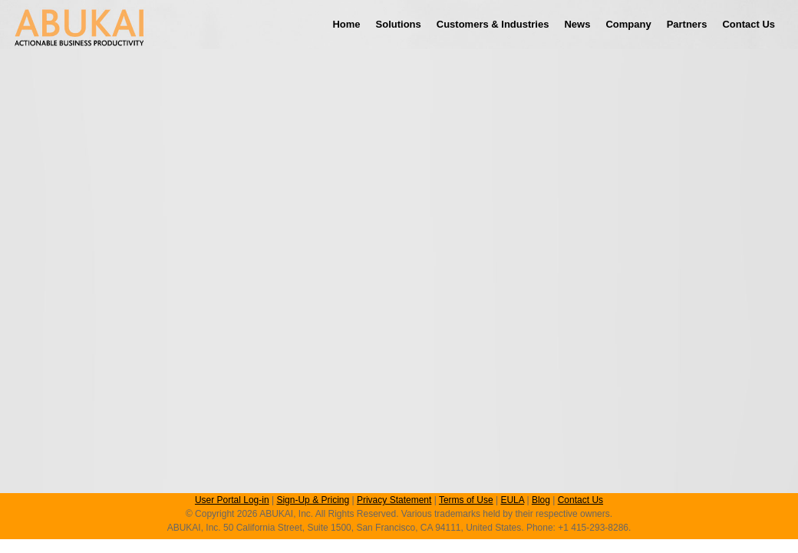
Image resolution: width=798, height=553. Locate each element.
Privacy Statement (394, 500)
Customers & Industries (493, 24)
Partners (687, 24)
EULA (512, 500)
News (577, 24)
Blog (541, 500)
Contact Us (748, 24)
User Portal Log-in (232, 500)
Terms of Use (466, 500)
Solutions (398, 24)
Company (628, 24)
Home (346, 24)
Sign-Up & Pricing (312, 500)
